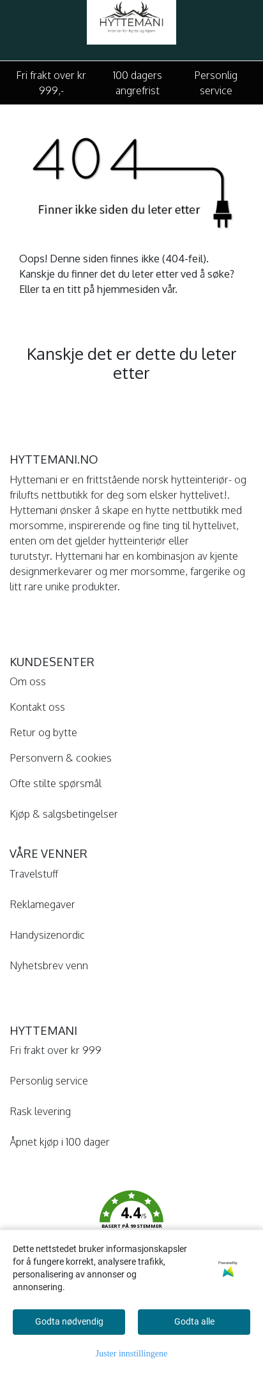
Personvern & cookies (61, 757)
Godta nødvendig (69, 1321)
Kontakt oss (37, 707)
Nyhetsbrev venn (49, 965)
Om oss (28, 681)
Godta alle (194, 1321)
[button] (131, 1219)
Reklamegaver (42, 904)
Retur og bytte (43, 732)
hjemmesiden (128, 289)
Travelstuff (34, 873)
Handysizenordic (47, 934)
